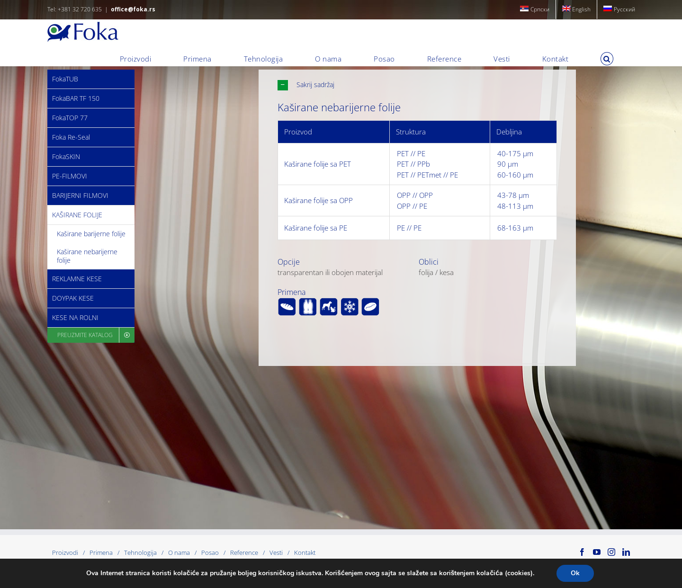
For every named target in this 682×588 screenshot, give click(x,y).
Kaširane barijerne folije (91, 233)
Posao (210, 552)
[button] (607, 59)
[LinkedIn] (626, 552)
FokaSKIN (66, 156)
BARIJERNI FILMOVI (80, 195)
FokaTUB (65, 78)
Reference (244, 552)
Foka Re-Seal (71, 137)
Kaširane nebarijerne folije (87, 256)
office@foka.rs (133, 9)
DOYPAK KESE (73, 298)
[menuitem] (535, 9)
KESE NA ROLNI (75, 317)
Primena (101, 552)
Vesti (276, 552)
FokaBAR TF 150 (75, 98)
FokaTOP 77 (70, 117)
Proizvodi (65, 552)
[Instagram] (611, 552)
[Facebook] (582, 552)
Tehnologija (140, 552)
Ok (575, 573)
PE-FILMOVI (69, 175)
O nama (179, 552)
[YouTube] (597, 552)
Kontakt (304, 552)
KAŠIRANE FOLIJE (77, 214)
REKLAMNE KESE (77, 278)
